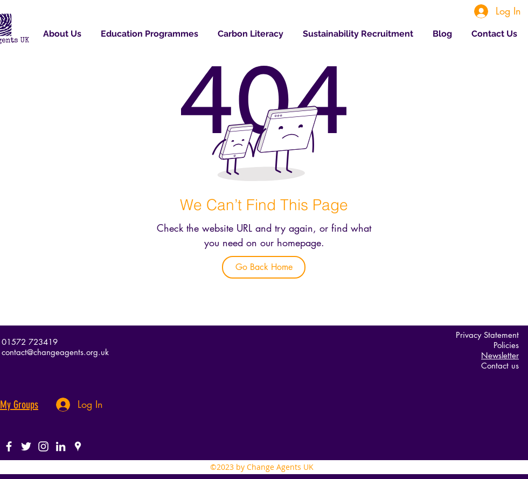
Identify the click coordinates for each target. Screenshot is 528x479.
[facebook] (9, 446)
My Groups (19, 404)
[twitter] (26, 446)
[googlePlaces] (78, 446)
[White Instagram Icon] (43, 446)
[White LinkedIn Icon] (60, 446)
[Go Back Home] (263, 267)
